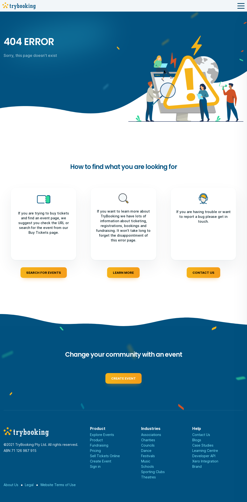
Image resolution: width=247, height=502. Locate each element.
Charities (148, 440)
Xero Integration (205, 461)
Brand (197, 466)
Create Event (100, 461)
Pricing (95, 450)
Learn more (123, 272)
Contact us (203, 272)
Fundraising (99, 445)
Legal (29, 485)
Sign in (95, 466)
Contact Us (201, 435)
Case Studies (202, 445)
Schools (147, 466)
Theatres (148, 477)
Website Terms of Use (58, 485)
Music (145, 461)
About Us (11, 485)
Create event (123, 381)
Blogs (196, 440)
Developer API (203, 456)
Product (96, 440)
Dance (146, 450)
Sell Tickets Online (105, 456)
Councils (148, 445)
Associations (151, 435)
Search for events (43, 272)
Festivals (148, 456)
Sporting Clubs (153, 472)
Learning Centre (205, 450)
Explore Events (102, 435)
